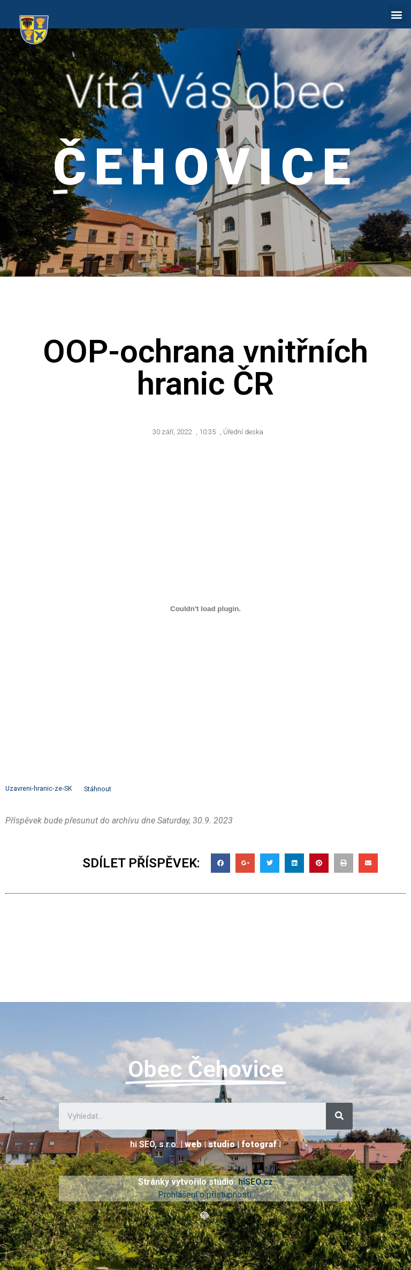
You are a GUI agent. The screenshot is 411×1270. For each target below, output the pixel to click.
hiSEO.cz (255, 1182)
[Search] (339, 1116)
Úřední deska (243, 432)
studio (221, 1144)
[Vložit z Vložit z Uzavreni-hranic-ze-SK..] (205, 609)
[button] (397, 14)
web (193, 1144)
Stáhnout (97, 789)
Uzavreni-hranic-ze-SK (38, 789)
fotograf (259, 1144)
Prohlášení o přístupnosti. (205, 1195)
